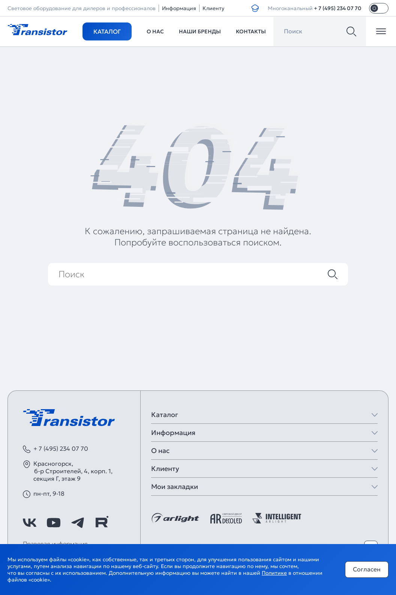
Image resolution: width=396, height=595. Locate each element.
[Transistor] (38, 29)
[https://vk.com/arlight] (29, 522)
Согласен (367, 569)
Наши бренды (200, 31)
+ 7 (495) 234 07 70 (338, 8)
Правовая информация (55, 543)
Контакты (251, 31)
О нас (155, 31)
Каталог (107, 31)
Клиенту (213, 8)
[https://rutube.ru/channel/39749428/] (101, 522)
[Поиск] (351, 31)
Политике (274, 573)
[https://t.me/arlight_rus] (77, 522)
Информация (179, 8)
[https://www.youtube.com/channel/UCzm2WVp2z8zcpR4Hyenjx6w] (53, 522)
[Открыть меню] (381, 31)
